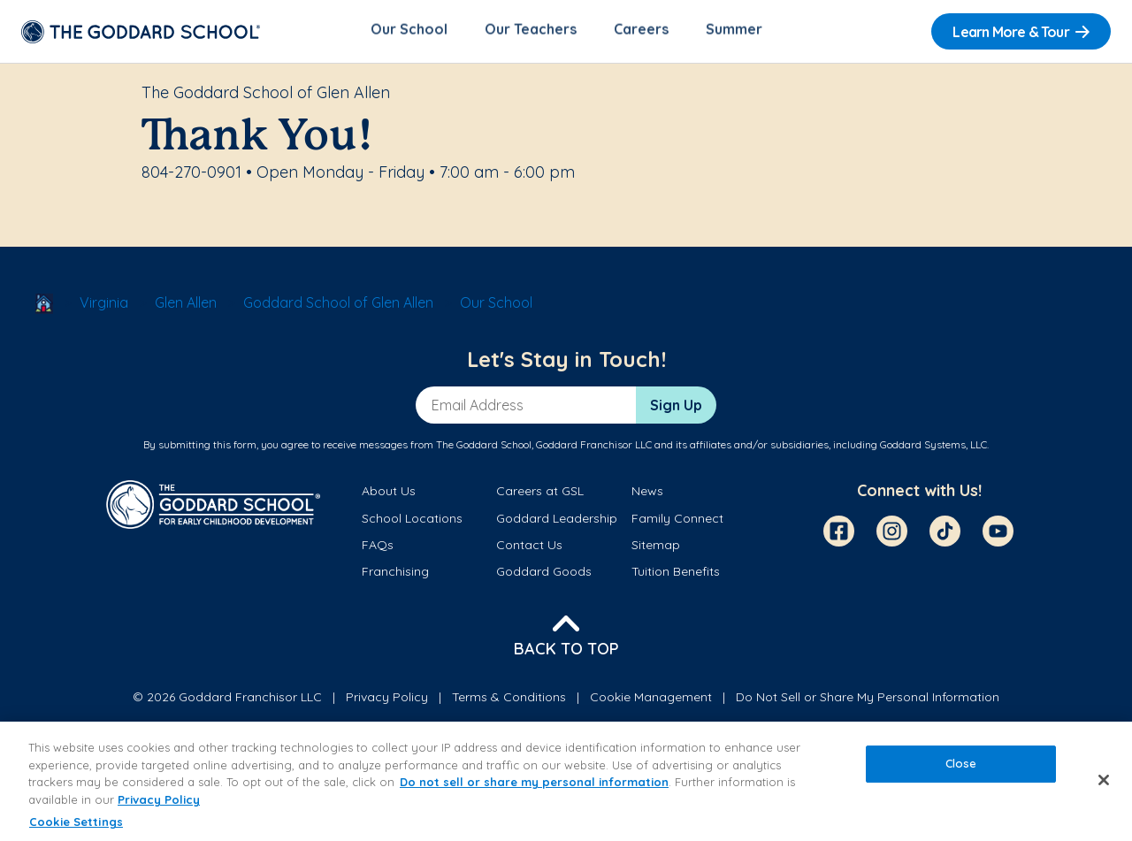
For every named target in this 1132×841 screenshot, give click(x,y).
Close (961, 764)
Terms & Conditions (509, 699)
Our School (409, 32)
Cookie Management (651, 699)
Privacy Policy (387, 699)
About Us (389, 494)
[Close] (1103, 780)
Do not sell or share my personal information (534, 782)
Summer (734, 32)
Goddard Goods (544, 575)
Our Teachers (531, 32)
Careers (641, 32)
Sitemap (655, 547)
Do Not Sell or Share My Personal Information (867, 699)
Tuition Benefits (675, 575)
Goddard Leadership (556, 521)
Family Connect (677, 521)
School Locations (412, 521)
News (647, 494)
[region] (566, 781)
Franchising (395, 575)
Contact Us (529, 547)
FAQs (378, 547)
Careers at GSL (540, 494)
